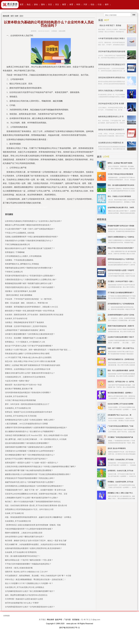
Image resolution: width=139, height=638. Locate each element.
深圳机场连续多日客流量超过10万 (111, 64)
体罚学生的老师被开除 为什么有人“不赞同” (22, 603)
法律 (16, 16)
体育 (71, 4)
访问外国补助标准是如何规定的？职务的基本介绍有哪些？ (28, 392)
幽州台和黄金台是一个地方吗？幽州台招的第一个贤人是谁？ (29, 560)
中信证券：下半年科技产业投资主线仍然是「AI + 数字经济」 (29, 299)
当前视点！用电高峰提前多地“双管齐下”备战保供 (24, 322)
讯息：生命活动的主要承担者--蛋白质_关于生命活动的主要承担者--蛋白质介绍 (36, 505)
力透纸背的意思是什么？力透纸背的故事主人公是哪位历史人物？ (31, 279)
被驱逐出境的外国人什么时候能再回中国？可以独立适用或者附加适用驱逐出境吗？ (38, 474)
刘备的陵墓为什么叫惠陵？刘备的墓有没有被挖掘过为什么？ (29, 241)
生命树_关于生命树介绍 (14, 513)
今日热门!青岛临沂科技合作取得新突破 (20, 400)
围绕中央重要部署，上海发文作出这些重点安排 (23, 533)
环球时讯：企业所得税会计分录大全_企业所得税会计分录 (27, 369)
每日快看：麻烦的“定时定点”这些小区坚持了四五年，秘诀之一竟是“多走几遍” (36, 540)
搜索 (133, 15)
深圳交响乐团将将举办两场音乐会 (111, 77)
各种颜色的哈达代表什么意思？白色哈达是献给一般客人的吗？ (30, 420)
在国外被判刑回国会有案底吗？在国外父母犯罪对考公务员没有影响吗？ (33, 548)
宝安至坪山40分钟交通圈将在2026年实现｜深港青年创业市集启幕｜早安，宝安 (36, 494)
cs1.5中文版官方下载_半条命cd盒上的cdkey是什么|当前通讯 (28, 357)
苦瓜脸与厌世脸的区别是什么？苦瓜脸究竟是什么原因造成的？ (30, 276)
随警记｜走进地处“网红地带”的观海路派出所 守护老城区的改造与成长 (32, 365)
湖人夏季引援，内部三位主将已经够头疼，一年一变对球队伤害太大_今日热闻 (35, 439)
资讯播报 (9, 214)
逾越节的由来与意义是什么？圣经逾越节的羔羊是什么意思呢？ (30, 482)
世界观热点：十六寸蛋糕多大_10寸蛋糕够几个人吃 (25, 342)
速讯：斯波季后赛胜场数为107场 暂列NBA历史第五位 (26, 595)
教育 (64, 4)
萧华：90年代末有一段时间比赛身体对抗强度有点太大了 (27, 404)
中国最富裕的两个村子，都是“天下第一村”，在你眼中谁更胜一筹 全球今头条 (35, 490)
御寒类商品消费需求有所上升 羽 (111, 117)
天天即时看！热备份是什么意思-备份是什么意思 (24, 599)
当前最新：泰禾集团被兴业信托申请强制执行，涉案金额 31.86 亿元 (31, 307)
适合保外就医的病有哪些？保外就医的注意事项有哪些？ (27, 443)
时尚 (78, 4)
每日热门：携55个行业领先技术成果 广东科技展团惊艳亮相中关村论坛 (33, 502)
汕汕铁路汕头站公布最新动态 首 (111, 143)
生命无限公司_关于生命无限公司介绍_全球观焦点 (24, 587)
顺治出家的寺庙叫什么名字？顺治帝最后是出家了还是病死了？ (30, 248)
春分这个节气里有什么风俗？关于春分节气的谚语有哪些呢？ (29, 346)
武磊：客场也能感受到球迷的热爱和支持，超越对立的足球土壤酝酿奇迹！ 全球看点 (38, 517)
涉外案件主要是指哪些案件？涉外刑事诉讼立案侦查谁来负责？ (30, 334)
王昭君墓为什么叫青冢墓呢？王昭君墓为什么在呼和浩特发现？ (30, 451)
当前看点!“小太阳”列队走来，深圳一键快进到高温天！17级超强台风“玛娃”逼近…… (38, 350)
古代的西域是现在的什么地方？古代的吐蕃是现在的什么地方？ (30, 607)
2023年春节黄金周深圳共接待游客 (111, 51)
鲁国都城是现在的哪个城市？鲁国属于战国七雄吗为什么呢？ (29, 283)
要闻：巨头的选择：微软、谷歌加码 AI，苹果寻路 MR (26, 303)
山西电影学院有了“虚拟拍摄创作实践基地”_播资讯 (25, 330)
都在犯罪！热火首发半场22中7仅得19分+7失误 (23, 385)
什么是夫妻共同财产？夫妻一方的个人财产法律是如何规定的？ (30, 229)
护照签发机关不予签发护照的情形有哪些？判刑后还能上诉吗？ (30, 478)
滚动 (36, 4)
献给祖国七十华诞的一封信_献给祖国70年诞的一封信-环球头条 (29, 311)
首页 (21, 4)
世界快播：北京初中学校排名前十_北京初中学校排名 (26, 326)
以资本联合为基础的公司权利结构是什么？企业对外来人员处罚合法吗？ (33, 221)
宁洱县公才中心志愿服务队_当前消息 (19, 233)
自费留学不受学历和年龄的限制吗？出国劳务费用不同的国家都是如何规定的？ (36, 428)
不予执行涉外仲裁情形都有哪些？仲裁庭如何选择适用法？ (28, 564)
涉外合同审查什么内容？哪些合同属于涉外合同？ (24, 537)
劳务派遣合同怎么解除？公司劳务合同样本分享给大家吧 (27, 354)
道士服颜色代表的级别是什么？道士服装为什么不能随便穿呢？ (30, 431)
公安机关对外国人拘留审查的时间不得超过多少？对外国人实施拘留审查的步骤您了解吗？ (40, 466)
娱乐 (99, 156)
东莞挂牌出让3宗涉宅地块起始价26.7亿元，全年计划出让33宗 (29, 509)
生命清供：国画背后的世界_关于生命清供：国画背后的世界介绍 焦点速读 (34, 315)
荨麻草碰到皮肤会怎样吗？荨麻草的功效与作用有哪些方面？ (29, 268)
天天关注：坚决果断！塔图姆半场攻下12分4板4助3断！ (27, 338)
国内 (43, 4)
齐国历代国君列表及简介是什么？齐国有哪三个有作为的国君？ (30, 287)
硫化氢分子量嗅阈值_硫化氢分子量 (19, 389)
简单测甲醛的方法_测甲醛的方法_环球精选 (22, 264)
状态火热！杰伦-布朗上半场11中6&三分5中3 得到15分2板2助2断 (30, 361)
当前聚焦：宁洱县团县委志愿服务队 (19, 260)
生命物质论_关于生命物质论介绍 (18, 408)
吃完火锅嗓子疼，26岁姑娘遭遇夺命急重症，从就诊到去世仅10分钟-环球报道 (35, 544)
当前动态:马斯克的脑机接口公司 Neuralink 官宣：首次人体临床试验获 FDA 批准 (36, 435)
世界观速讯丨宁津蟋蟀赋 (15, 252)
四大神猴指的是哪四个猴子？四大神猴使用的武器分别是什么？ (30, 455)
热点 (29, 4)
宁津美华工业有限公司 (14, 272)
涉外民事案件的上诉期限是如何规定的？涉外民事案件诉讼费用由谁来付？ (34, 486)
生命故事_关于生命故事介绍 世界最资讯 (21, 552)
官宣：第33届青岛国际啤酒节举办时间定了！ (23, 556)
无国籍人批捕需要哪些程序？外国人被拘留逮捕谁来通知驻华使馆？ (31, 237)
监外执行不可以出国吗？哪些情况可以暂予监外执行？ (26, 459)
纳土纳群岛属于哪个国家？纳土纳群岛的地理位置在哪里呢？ (29, 470)
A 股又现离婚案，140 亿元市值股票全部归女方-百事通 (26, 424)
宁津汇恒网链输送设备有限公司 (17, 244)
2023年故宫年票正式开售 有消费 (111, 104)
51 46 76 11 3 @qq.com (90, 620)
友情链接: (6, 616)
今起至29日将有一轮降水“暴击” (17, 381)
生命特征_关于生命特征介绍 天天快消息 (21, 416)
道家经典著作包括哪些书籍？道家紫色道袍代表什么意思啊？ (29, 447)
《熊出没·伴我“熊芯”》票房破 (109, 25)
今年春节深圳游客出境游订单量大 (111, 38)
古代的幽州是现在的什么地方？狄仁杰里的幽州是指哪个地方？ (30, 591)
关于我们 (42, 620)
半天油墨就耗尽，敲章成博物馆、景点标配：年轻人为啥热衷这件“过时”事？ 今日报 (38, 576)
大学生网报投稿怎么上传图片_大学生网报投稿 (23, 256)
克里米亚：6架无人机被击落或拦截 (19, 568)
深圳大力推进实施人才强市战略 (110, 90)
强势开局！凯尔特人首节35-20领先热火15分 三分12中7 (26, 572)
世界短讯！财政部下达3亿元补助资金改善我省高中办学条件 (28, 412)
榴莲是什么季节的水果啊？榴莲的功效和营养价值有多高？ (28, 225)
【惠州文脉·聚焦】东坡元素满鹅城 (18, 295)
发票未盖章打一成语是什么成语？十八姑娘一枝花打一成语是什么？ (31, 463)
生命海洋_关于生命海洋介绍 (16, 318)
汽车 (85, 4)
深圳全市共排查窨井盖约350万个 (111, 130)
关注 (57, 4)
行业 (100, 4)
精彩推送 (101, 219)
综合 (92, 4)
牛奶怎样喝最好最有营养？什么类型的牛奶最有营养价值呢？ (29, 529)
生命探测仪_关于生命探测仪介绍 (18, 521)
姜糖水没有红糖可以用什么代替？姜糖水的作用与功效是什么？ (30, 373)
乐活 (50, 4)
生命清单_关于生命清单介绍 (16, 396)
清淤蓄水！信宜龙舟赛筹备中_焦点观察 (20, 291)
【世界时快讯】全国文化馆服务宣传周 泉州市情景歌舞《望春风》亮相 (33, 525)
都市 (107, 4)
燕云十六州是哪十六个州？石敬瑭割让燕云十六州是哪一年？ (29, 583)
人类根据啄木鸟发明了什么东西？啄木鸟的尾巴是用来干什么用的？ (31, 498)
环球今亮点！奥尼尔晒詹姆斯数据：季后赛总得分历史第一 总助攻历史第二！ (35, 579)
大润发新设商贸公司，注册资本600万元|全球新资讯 (25, 377)
